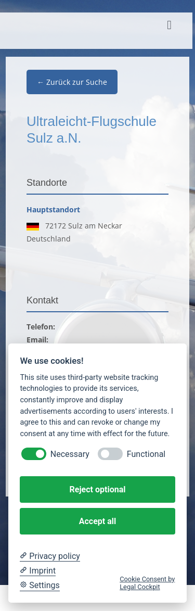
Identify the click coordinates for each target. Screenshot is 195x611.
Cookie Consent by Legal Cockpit (147, 583)
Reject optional (98, 489)
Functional (146, 454)
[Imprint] (38, 571)
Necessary (69, 454)
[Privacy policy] (50, 556)
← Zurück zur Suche (72, 82)
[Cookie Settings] (39, 585)
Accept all (97, 521)
